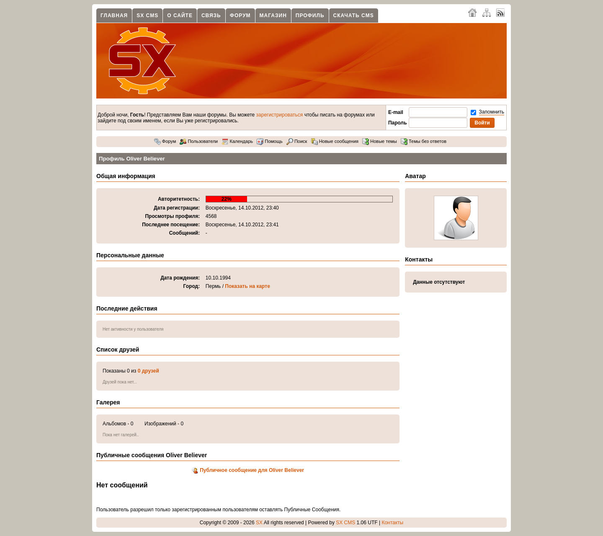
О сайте (180, 15)
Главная (114, 15)
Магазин (273, 15)
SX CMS (147, 15)
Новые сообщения (334, 141)
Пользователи (199, 141)
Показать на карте (247, 286)
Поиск (296, 141)
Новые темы (379, 141)
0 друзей (148, 371)
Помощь (270, 141)
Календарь (237, 141)
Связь (211, 15)
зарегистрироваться (279, 115)
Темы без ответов (423, 141)
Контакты (392, 523)
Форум (240, 15)
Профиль (310, 15)
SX (259, 523)
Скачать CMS (353, 15)
